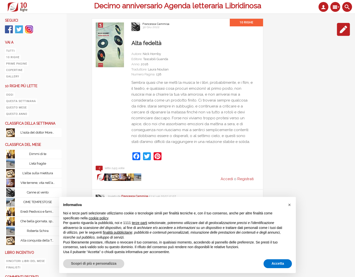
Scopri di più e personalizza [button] (93, 263)
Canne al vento (38, 192)
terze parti (139, 223)
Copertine (14, 70)
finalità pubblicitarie (117, 232)
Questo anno (16, 114)
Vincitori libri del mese (25, 261)
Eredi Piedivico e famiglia (38, 211)
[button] (289, 205)
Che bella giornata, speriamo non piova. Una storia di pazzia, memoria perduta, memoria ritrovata (38, 221)
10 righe (12, 57)
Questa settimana (21, 101)
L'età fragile (37, 163)
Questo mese (16, 107)
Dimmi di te (37, 154)
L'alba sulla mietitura (37, 173)
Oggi (10, 94)
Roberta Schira (38, 231)
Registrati (245, 179)
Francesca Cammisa (155, 24)
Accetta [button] (277, 263)
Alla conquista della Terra (38, 240)
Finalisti (13, 267)
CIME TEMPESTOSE (37, 202)
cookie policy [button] (98, 218)
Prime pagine (16, 63)
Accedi (227, 179)
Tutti (10, 50)
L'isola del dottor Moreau (38, 132)
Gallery (12, 76)
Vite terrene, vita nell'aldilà (38, 183)
